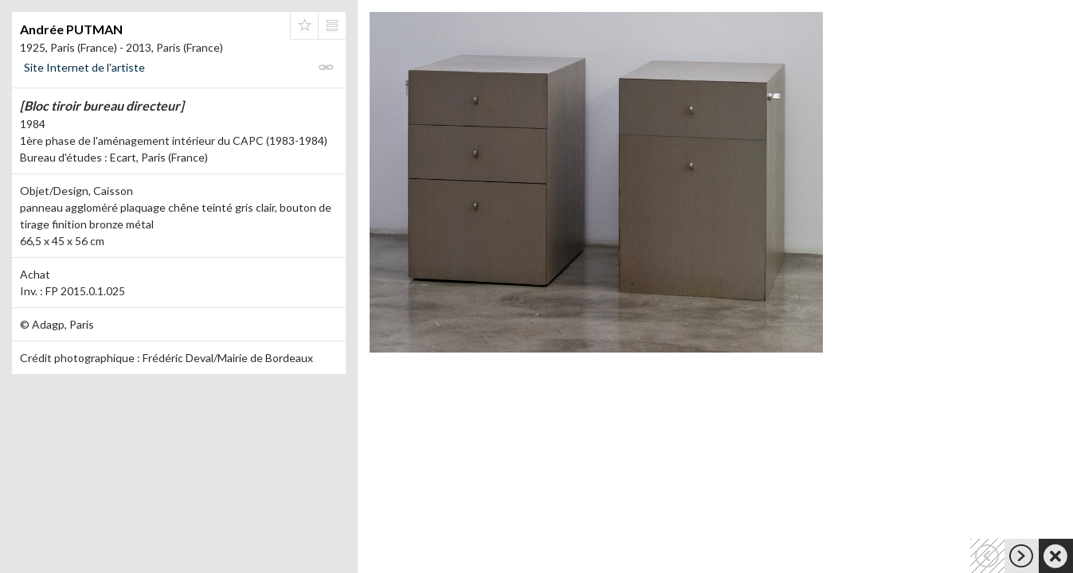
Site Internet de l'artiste (84, 67)
